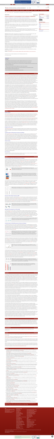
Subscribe (47, 4)
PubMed (22, 350)
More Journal (28, 427)
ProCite (40, 25)
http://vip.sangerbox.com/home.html (16, 139)
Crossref (20, 350)
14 (31, 87)
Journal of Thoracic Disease (29, 415)
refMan (40, 26)
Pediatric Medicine (28, 419)
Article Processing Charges (43, 10)
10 (32, 83)
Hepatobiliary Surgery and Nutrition (19, 428)
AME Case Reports (18, 409)
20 (29, 95)
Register (14, 4)
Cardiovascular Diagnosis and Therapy (20, 422)
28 (7, 129)
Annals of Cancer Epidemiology (19, 413)
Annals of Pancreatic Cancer (19, 419)
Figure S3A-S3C (27, 215)
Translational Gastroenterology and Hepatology (31, 424)
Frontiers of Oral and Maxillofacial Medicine (20, 424)
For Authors (13, 10)
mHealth (27, 418)
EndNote (40, 24)
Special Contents (28, 10)
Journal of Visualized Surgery (30, 416)
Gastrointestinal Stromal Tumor (19, 425)
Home (6, 10)
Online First (35, 10)
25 (34, 116)
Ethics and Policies (22, 10)
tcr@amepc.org (7, 432)
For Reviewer (17, 10)
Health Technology (18, 427)
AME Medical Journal (18, 410)
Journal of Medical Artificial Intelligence (31, 412)
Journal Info (9, 10)
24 (33, 115)
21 (19, 97)
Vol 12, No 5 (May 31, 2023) (10, 12)
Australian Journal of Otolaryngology (20, 421)
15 (34, 89)
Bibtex (39, 23)
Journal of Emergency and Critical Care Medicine (32, 409)
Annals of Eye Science (18, 415)
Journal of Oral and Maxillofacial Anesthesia (31, 413)
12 (35, 87)
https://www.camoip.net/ (10, 128)
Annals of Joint (17, 416)
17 (10, 92)
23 (13, 114)
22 (9, 101)
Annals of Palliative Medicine (19, 418)
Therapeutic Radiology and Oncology (30, 421)
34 (16, 305)
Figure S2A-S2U (33, 182)
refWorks (40, 27)
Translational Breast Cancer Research (30, 422)
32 (30, 295)
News (38, 10)
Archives (32, 10)
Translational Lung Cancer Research (30, 425)
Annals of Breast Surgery (18, 412)
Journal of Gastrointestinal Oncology (30, 410)
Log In (11, 4)
